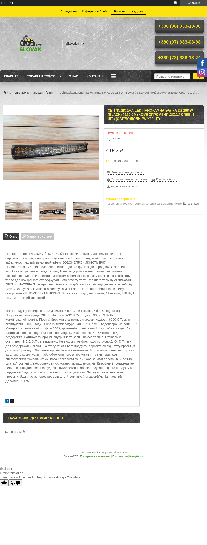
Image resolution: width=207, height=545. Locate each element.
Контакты (95, 76)
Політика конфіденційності (128, 456)
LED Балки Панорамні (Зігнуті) (36, 92)
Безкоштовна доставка (127, 172)
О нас (73, 76)
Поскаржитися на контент (95, 456)
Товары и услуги (41, 76)
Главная (11, 76)
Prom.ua (123, 452)
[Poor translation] (15, 482)
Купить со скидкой (128, 11)
